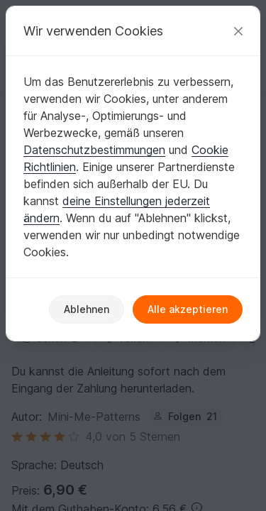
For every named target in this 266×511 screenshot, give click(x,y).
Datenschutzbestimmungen (94, 150)
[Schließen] (238, 31)
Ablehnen (86, 309)
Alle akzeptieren (188, 309)
